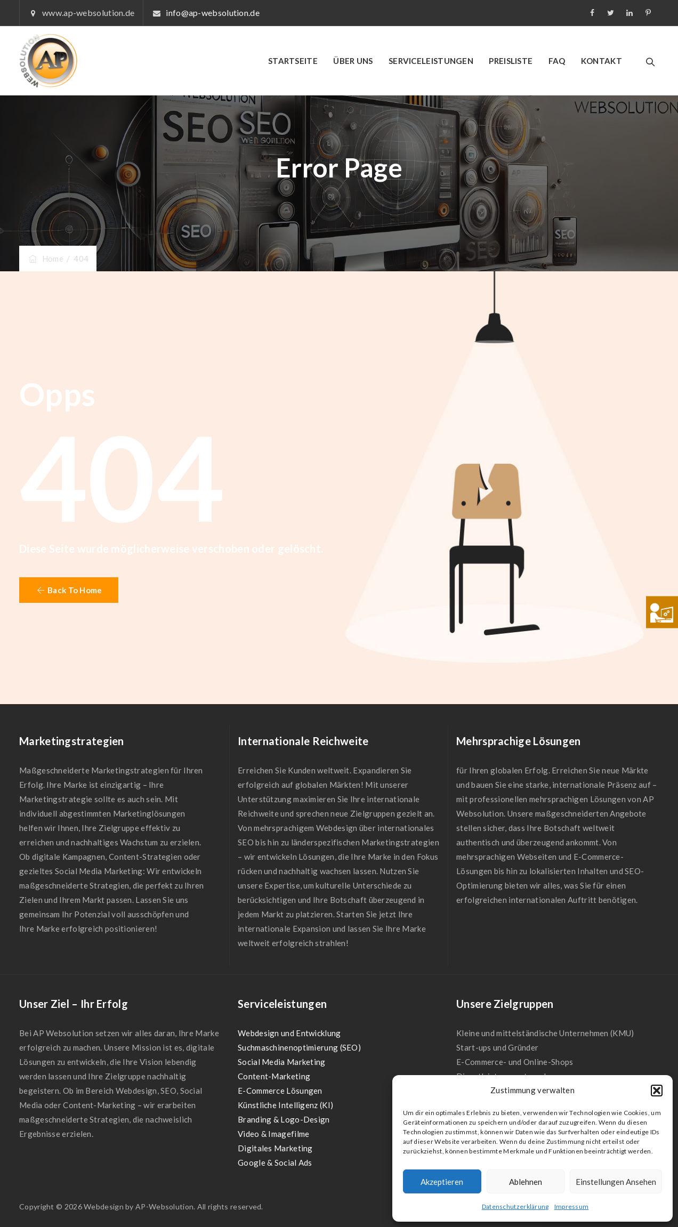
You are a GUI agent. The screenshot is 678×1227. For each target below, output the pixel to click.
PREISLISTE (510, 61)
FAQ (557, 61)
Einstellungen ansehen (616, 1181)
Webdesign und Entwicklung (289, 1033)
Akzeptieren (442, 1181)
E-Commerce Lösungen (280, 1090)
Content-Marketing (274, 1076)
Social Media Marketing (282, 1062)
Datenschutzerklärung (515, 1206)
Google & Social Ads (275, 1162)
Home (45, 258)
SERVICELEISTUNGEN (431, 61)
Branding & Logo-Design (284, 1119)
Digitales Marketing (275, 1148)
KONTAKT (601, 61)
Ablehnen (525, 1181)
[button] (656, 1090)
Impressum (571, 1206)
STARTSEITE (293, 61)
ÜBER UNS (353, 61)
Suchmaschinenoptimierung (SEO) (299, 1047)
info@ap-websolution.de (213, 12)
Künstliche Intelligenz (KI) (285, 1105)
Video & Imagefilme (273, 1134)
